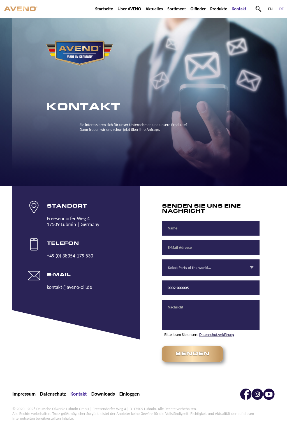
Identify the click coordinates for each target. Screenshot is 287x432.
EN (270, 8)
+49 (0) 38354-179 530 (70, 256)
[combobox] (211, 267)
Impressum (24, 394)
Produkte (218, 8)
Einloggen (129, 394)
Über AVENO (129, 8)
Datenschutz (53, 394)
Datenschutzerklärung (216, 334)
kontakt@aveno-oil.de (69, 287)
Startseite (104, 8)
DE (281, 8)
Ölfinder (198, 8)
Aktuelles (154, 8)
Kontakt (239, 8)
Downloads (103, 394)
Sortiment (176, 8)
